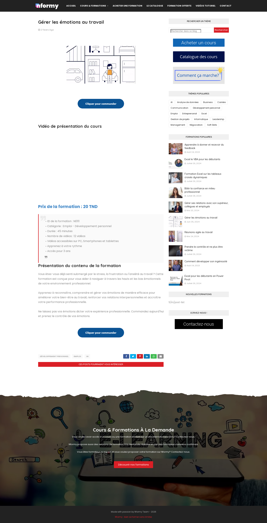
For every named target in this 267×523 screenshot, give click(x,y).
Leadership (218, 119)
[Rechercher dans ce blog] (186, 31)
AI (172, 102)
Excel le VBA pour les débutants (202, 159)
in (87, 356)
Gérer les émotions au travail (201, 217)
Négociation (196, 124)
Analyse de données (188, 102)
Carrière (221, 102)
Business (208, 102)
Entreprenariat (189, 113)
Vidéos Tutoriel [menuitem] (205, 5)
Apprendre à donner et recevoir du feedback (204, 146)
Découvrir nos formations (133, 464)
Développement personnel (54, 356)
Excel (204, 113)
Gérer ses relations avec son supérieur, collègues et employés (206, 205)
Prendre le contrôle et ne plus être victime (204, 248)
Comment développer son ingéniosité (206, 261)
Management (178, 124)
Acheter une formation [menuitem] (127, 5)
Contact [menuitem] (225, 5)
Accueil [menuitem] (71, 5)
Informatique (201, 119)
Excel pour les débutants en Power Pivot (204, 277)
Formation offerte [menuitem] (179, 5)
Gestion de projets (180, 119)
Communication (179, 107)
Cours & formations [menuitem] (93, 5)
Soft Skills (212, 124)
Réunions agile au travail (199, 232)
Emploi (77, 356)
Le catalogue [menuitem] (155, 5)
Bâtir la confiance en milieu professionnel (200, 190)
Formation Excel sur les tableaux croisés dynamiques (203, 175)
